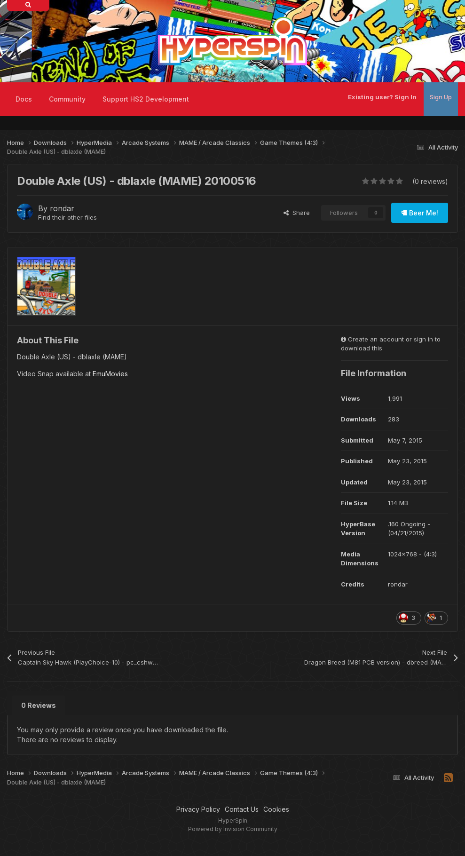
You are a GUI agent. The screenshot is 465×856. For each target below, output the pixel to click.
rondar (62, 208)
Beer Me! (419, 213)
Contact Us (242, 809)
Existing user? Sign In (382, 97)
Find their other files (67, 217)
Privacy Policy (198, 809)
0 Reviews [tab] (38, 705)
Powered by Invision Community (232, 828)
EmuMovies (110, 374)
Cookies (276, 809)
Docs (24, 99)
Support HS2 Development (145, 99)
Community (67, 99)
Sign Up (441, 97)
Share (297, 212)
